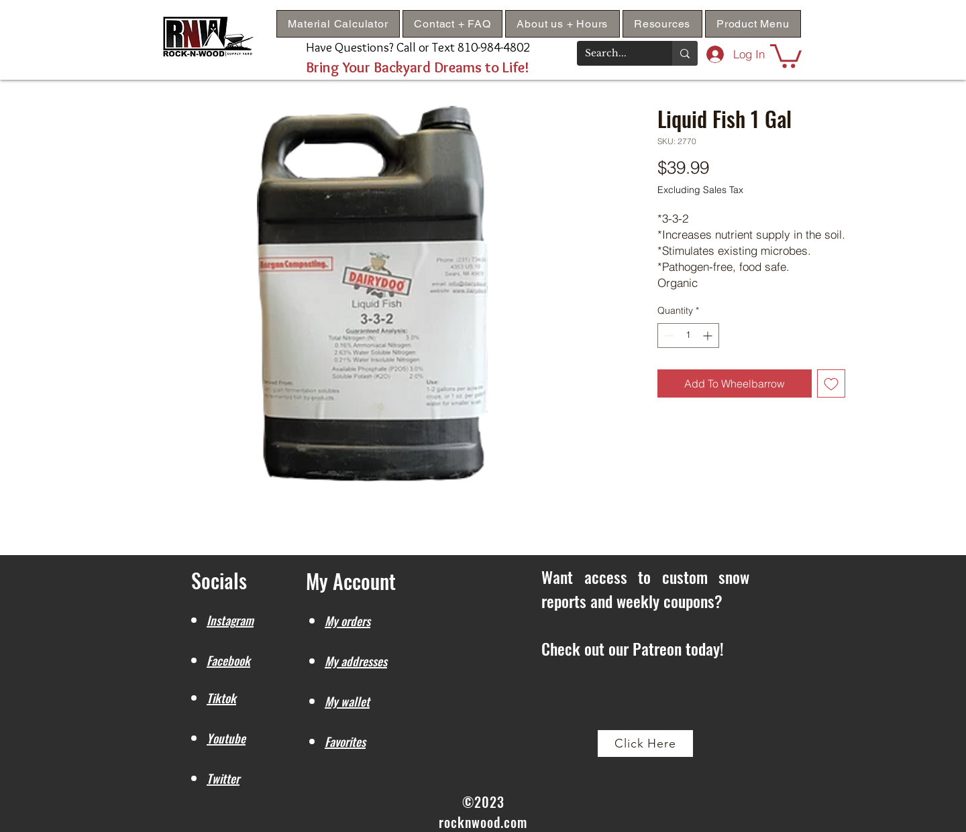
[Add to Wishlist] (831, 383)
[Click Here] (645, 743)
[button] (662, 24)
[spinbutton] (688, 335)
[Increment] (708, 335)
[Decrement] (667, 335)
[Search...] (614, 53)
